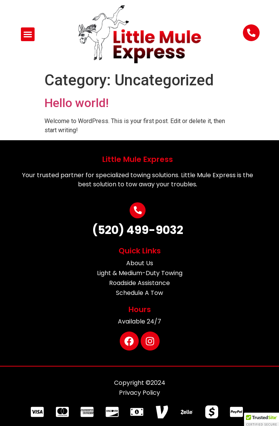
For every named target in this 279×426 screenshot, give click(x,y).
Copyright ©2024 (139, 382)
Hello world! (76, 103)
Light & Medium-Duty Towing (139, 273)
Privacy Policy (139, 392)
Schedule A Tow (139, 292)
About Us (139, 263)
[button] (28, 34)
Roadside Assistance (139, 283)
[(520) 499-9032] (138, 210)
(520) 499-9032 (137, 230)
